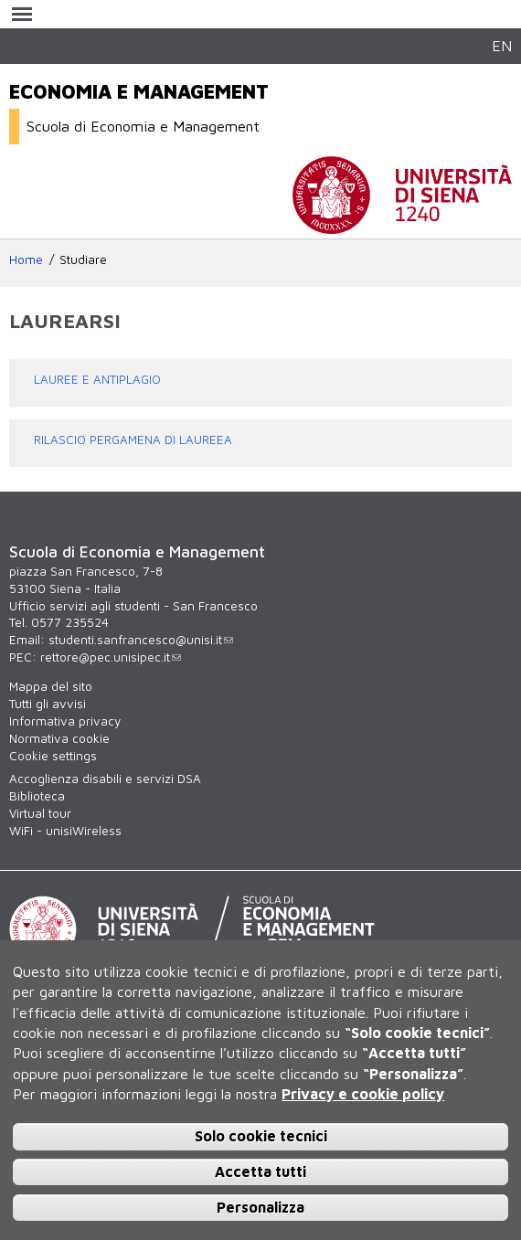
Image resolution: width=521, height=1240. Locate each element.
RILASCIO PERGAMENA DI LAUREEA (133, 439)
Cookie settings (53, 755)
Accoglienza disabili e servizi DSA (105, 778)
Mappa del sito (50, 686)
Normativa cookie (59, 738)
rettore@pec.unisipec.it (110, 657)
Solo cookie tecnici (261, 1136)
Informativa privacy (65, 721)
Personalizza (260, 1207)
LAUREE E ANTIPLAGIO (97, 379)
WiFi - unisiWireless (65, 830)
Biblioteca (37, 796)
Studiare (83, 259)
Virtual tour (40, 813)
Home (26, 259)
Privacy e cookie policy (363, 1094)
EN (502, 45)
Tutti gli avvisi (47, 703)
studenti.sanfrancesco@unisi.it (140, 639)
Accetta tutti (260, 1171)
